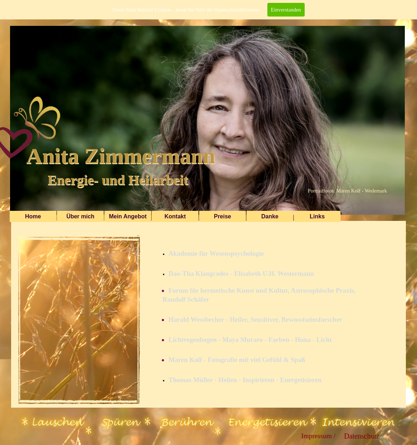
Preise (222, 216)
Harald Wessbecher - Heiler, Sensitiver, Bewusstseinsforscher (255, 319)
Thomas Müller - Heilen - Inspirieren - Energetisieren (244, 380)
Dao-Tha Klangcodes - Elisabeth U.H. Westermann (241, 273)
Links (317, 216)
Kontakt (175, 216)
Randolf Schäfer (186, 299)
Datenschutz (362, 436)
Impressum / (318, 436)
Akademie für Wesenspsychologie (216, 253)
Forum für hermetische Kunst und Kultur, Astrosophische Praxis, (262, 290)
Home (33, 216)
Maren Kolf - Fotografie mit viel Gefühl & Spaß (236, 359)
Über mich (80, 216)
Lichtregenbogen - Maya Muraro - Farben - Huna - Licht (250, 339)
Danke (269, 216)
